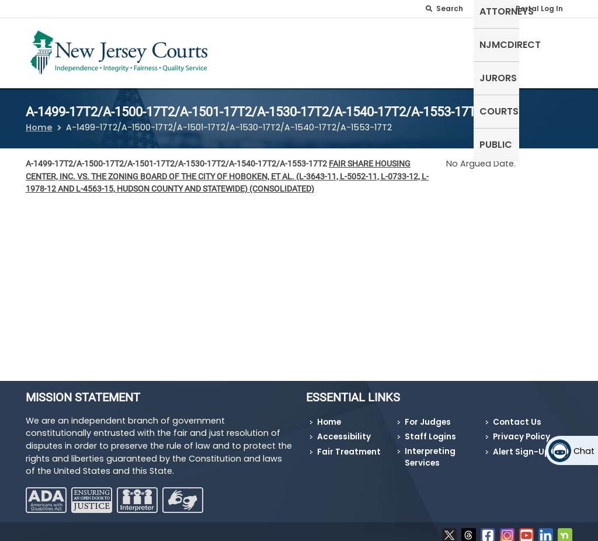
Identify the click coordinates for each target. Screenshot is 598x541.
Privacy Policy (521, 429)
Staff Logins (430, 429)
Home (39, 120)
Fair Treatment (349, 444)
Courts (502, 43)
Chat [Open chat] (583, 451)
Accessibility (344, 429)
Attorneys (322, 43)
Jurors (452, 43)
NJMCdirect (391, 43)
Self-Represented (244, 50)
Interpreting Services (430, 450)
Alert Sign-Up (521, 444)
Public (550, 43)
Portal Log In (539, 8)
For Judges (428, 414)
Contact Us (517, 414)
